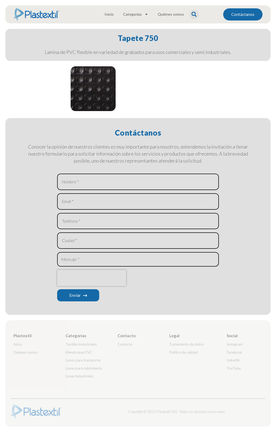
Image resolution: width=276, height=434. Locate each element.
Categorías (135, 14)
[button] (194, 14)
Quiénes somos (171, 14)
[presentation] (91, 280)
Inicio (109, 14)
